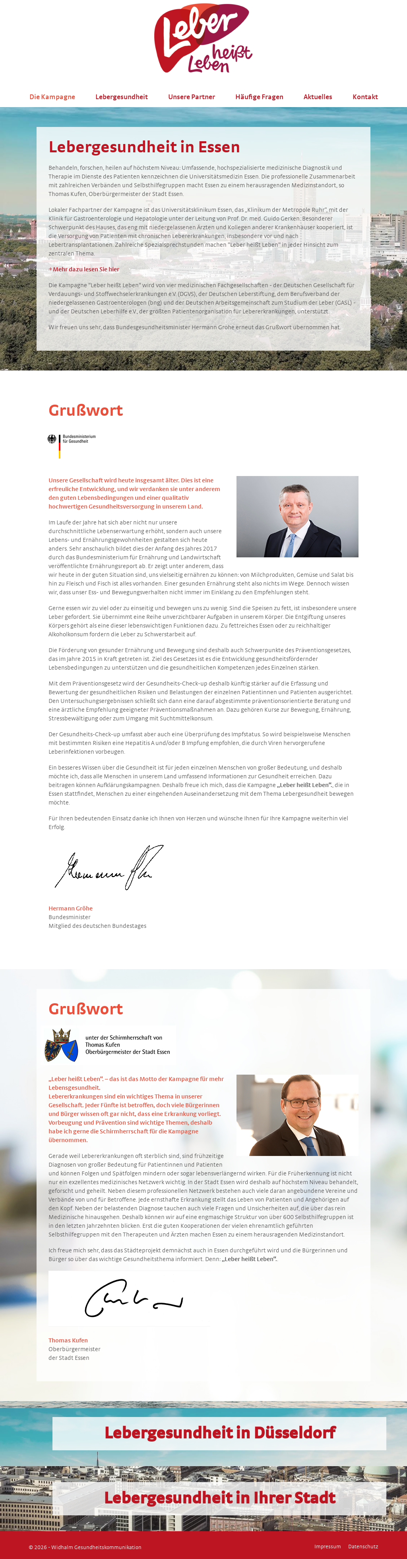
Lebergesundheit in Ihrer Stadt (219, 1498)
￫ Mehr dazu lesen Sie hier (83, 269)
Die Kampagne (52, 97)
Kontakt (365, 97)
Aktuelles (318, 97)
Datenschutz (363, 1546)
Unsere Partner (191, 97)
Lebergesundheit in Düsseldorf (219, 1433)
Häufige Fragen (259, 97)
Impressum (327, 1546)
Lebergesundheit (121, 97)
